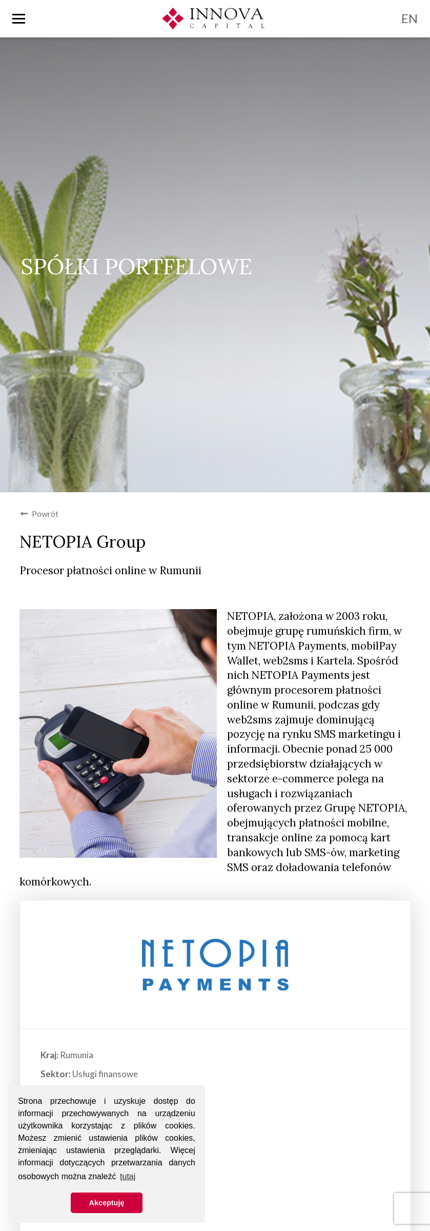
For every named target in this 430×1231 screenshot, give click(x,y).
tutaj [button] (127, 1176)
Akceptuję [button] (107, 1203)
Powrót (39, 513)
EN (409, 18)
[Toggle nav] (18, 19)
